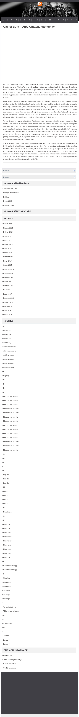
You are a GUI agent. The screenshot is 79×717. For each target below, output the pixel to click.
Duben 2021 (8, 224)
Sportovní (7, 582)
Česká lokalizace (9, 668)
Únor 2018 (7, 248)
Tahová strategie (9, 607)
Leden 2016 (7, 315)
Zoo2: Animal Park (10, 189)
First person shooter (11, 396)
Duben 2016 (8, 302)
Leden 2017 (7, 294)
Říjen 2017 (7, 261)
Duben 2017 (8, 282)
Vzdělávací (7, 623)
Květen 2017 (8, 277)
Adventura (7, 330)
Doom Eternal (8, 205)
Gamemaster (39, 11)
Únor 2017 (7, 290)
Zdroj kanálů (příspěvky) (12, 660)
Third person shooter (11, 611)
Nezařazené (7, 512)
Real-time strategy (10, 566)
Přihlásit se (7, 656)
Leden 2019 (7, 240)
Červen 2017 (8, 273)
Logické (6, 475)
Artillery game (8, 355)
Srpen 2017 (7, 265)
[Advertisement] (39, 693)
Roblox (6, 197)
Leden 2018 (7, 253)
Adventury (7, 338)
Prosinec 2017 (8, 257)
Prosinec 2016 (8, 298)
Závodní (6, 636)
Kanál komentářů (9, 664)
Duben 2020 (8, 232)
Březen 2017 (8, 286)
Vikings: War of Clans (11, 193)
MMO (5, 491)
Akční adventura (9, 347)
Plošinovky (7, 524)
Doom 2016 (7, 201)
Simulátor (6, 578)
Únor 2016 (7, 310)
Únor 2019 (7, 236)
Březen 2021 (8, 228)
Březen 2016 (8, 306)
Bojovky (6, 376)
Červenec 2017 (9, 269)
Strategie (6, 590)
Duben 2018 (8, 244)
